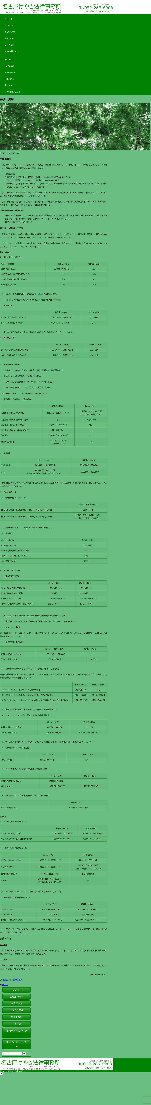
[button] (24, 1053)
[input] (12, 1053)
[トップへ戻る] (1, 1073)
